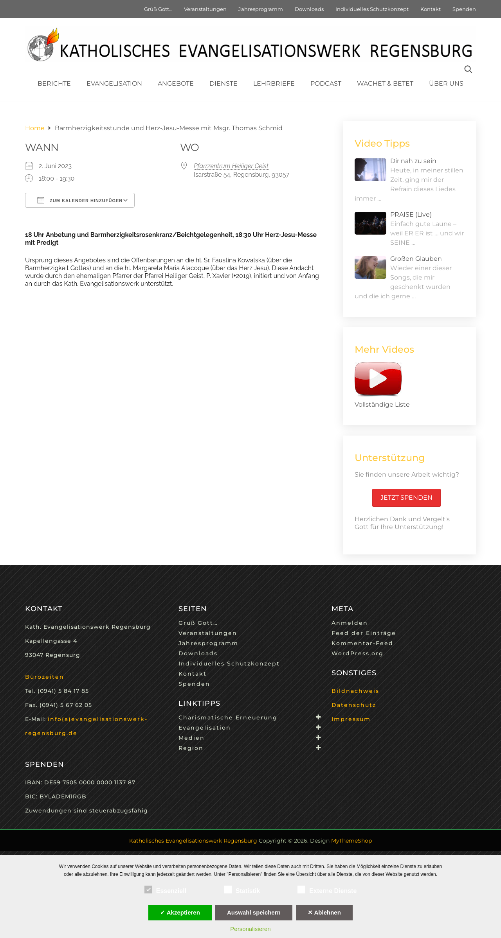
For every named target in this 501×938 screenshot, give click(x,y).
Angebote (176, 83)
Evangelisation (114, 83)
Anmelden (350, 622)
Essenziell (165, 889)
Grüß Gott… (158, 9)
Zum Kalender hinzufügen (80, 200)
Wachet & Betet (385, 83)
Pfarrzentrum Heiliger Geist (231, 166)
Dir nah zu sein (413, 161)
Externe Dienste (327, 889)
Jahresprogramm (260, 9)
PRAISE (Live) (411, 214)
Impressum (351, 719)
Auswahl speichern (254, 912)
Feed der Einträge (364, 633)
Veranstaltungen (205, 9)
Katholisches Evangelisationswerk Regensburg (193, 840)
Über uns (446, 83)
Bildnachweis (355, 690)
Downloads (309, 9)
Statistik (242, 889)
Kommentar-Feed (362, 643)
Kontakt (430, 9)
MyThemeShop (351, 840)
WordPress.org (358, 653)
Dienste (223, 83)
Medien (191, 737)
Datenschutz (354, 704)
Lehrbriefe (274, 83)
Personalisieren (250, 928)
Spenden (464, 9)
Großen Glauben (416, 258)
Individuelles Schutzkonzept (372, 9)
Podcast (325, 83)
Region (191, 747)
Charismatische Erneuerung (228, 717)
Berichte (54, 83)
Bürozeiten (44, 676)
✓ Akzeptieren (180, 912)
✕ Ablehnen (324, 912)
